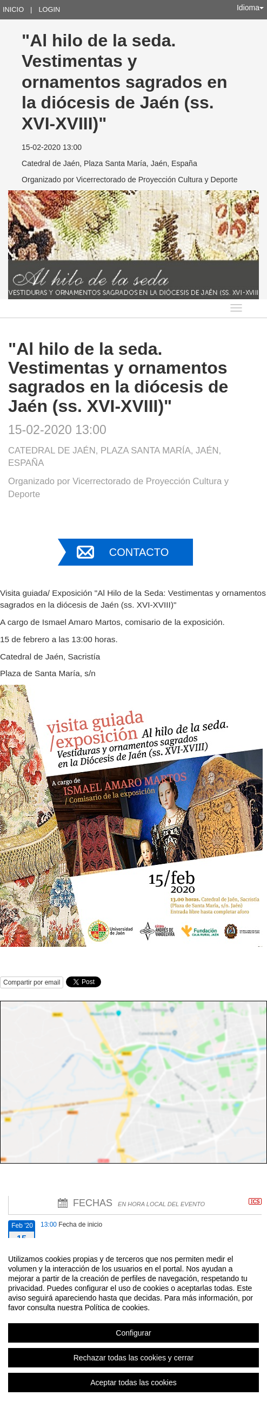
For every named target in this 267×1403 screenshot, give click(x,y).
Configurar (133, 1333)
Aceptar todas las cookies (133, 1382)
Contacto (139, 552)
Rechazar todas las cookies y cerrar (134, 1357)
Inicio (13, 9)
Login (49, 9)
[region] (133, 1320)
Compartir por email (31, 982)
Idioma (250, 7)
